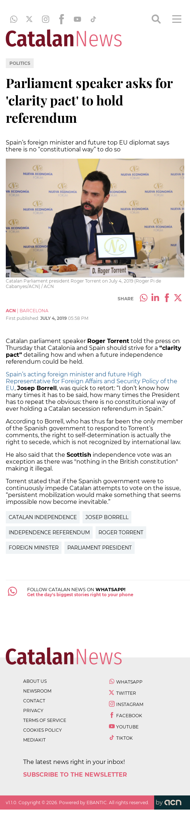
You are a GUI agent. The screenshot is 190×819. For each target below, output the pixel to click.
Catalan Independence (43, 517)
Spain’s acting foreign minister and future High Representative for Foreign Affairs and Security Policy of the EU (91, 381)
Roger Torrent (120, 532)
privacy (33, 710)
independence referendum (49, 532)
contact (34, 700)
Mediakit (34, 740)
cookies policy (42, 730)
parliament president (99, 547)
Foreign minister (34, 547)
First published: (23, 318)
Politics (19, 63)
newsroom (37, 691)
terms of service (44, 720)
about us (35, 681)
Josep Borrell (106, 517)
